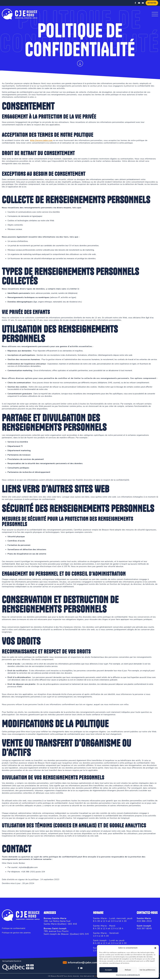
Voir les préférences (147, 970)
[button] (155, 948)
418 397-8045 (144, 928)
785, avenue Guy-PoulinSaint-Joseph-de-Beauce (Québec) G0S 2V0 (66, 932)
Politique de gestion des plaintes (16, 933)
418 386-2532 (144, 921)
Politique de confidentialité (13, 928)
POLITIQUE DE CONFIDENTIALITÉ (128, 975)
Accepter (108, 970)
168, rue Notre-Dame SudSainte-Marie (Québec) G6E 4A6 (60, 922)
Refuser (128, 970)
